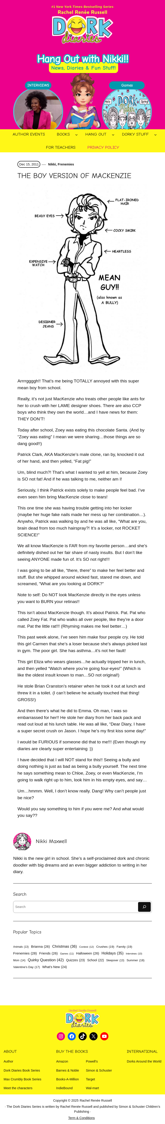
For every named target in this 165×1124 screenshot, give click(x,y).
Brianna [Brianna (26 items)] (40, 946)
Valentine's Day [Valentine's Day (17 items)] (26, 967)
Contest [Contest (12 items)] (86, 947)
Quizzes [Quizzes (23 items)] (75, 960)
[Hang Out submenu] (113, 134)
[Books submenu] (76, 134)
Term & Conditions (81, 1118)
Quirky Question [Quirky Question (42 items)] (46, 960)
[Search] (144, 907)
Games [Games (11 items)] (67, 954)
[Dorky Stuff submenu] (155, 134)
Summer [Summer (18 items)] (135, 960)
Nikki (51, 164)
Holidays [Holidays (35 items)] (112, 953)
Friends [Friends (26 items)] (48, 953)
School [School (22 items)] (95, 960)
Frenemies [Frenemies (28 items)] (25, 953)
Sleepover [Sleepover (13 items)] (115, 960)
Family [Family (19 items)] (124, 946)
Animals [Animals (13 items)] (21, 947)
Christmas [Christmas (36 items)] (64, 947)
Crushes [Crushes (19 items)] (105, 946)
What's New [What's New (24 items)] (54, 967)
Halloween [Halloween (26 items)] (87, 953)
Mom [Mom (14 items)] (19, 960)
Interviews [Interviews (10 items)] (134, 954)
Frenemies (66, 164)
